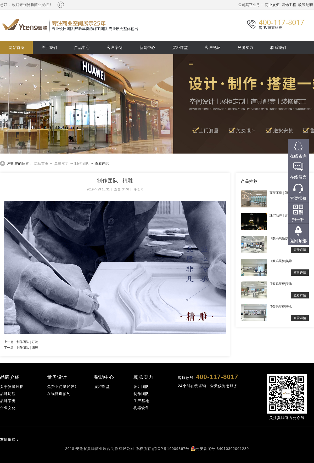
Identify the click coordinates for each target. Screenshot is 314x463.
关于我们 (49, 47)
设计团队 (141, 387)
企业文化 (8, 408)
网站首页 (16, 47)
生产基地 (141, 401)
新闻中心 (147, 47)
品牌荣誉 (8, 401)
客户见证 (213, 47)
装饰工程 (289, 5)
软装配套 (305, 5)
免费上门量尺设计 (62, 387)
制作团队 (81, 163)
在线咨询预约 (59, 394)
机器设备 (141, 408)
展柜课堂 (180, 47)
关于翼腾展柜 (12, 387)
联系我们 (278, 47)
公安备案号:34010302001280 (222, 449)
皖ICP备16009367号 (170, 449)
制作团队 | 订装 (27, 342)
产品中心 (82, 47)
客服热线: (208, 376)
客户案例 (114, 47)
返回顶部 (298, 241)
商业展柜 (272, 5)
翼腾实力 (245, 47)
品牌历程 (8, 394)
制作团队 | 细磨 (27, 347)
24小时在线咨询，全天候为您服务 (208, 386)
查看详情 (300, 250)
